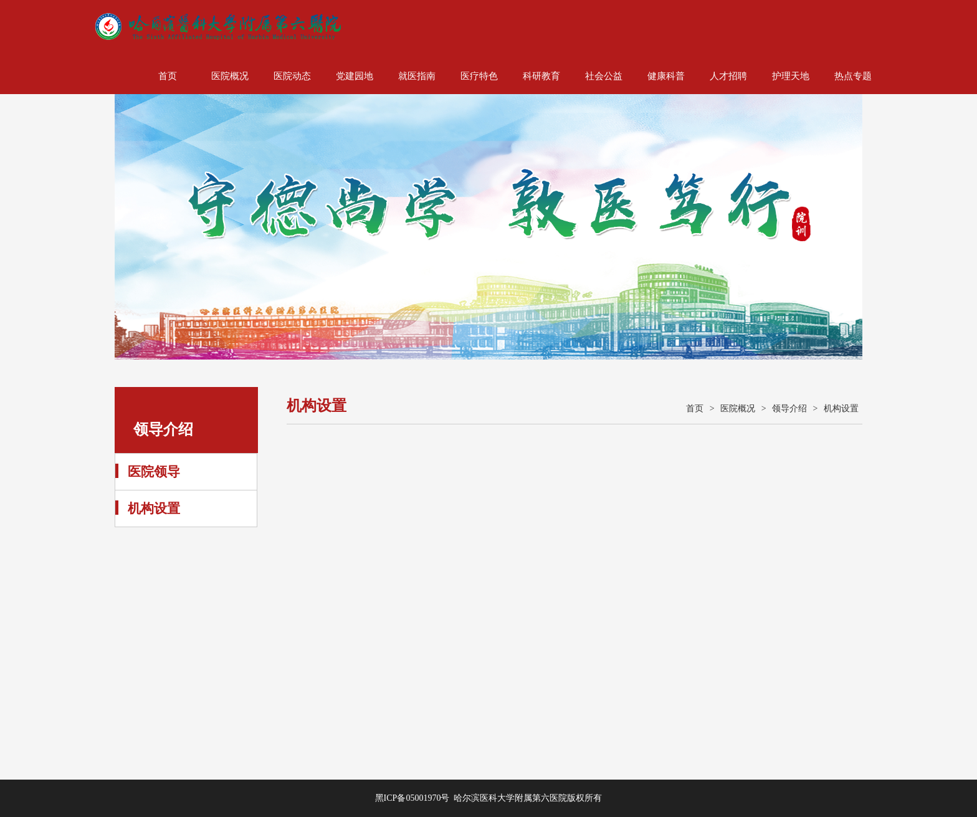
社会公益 (603, 76)
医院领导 (154, 471)
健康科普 (666, 76)
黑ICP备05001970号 (412, 798)
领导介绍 (789, 408)
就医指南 (417, 76)
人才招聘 (728, 76)
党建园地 (354, 76)
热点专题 (853, 76)
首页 (167, 76)
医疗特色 (479, 76)
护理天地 (790, 76)
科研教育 (541, 76)
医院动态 (292, 76)
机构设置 (154, 508)
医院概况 (230, 76)
